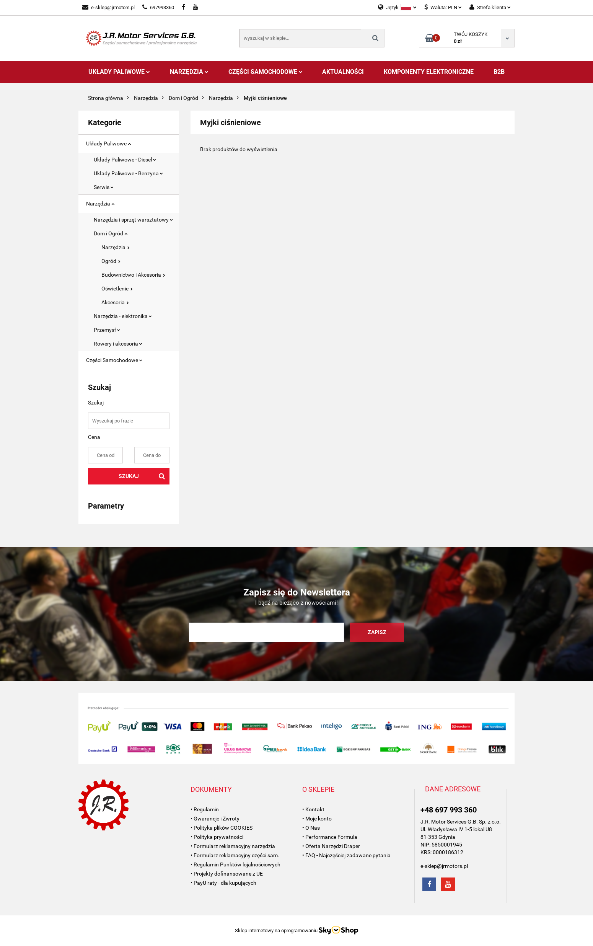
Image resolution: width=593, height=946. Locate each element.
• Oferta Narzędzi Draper (331, 846)
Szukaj (129, 476)
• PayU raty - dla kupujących (223, 883)
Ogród (111, 261)
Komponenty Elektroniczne (429, 71)
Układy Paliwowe (119, 71)
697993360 (158, 7)
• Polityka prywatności (217, 837)
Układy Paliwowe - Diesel (125, 160)
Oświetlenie (117, 288)
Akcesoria (115, 302)
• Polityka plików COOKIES (222, 828)
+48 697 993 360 (448, 809)
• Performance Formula (329, 837)
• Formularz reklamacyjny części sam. (235, 855)
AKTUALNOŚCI (343, 71)
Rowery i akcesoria (118, 344)
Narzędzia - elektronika (123, 316)
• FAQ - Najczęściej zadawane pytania (346, 855)
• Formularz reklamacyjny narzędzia (233, 846)
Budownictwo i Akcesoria (133, 275)
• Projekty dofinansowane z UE (227, 874)
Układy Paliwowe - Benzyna (128, 173)
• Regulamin (205, 809)
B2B (499, 71)
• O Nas (311, 828)
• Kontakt (313, 809)
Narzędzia (189, 71)
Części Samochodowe (265, 71)
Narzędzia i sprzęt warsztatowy (133, 220)
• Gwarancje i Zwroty (215, 819)
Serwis (104, 187)
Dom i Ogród (110, 233)
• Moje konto (317, 819)
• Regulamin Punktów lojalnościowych (235, 864)
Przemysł (107, 330)
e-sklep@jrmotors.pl (108, 7)
